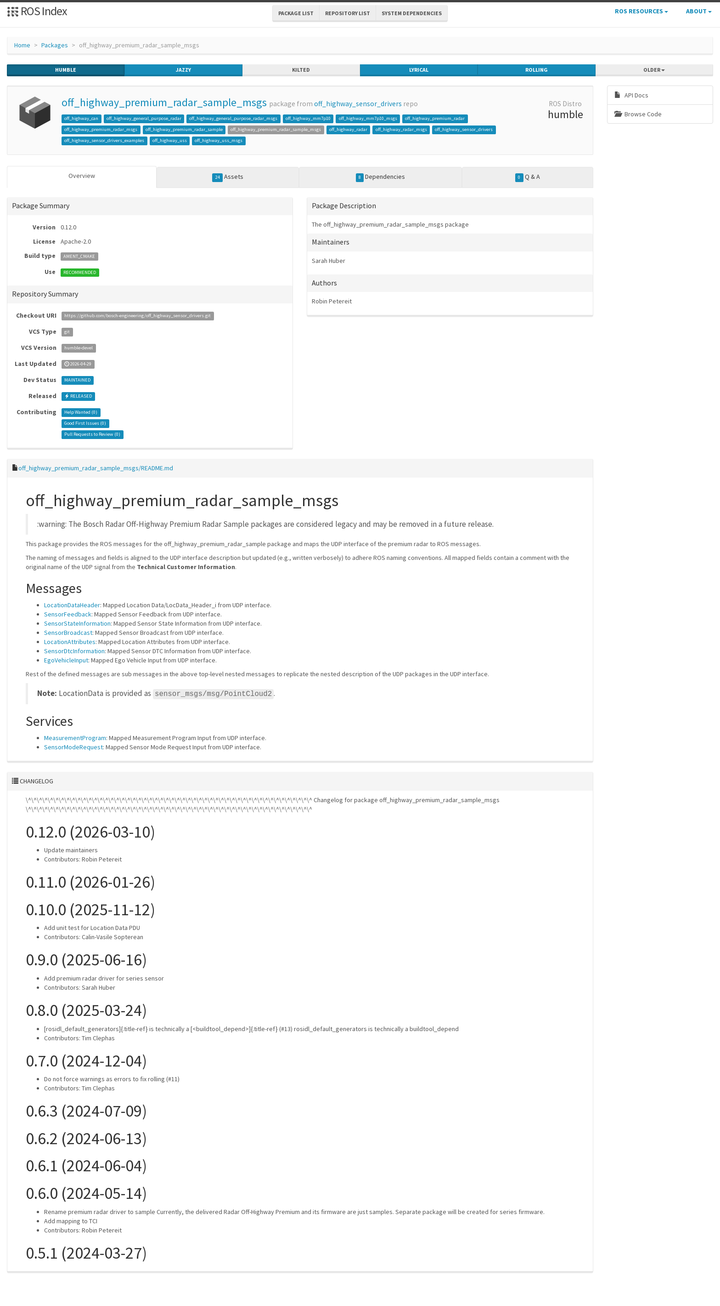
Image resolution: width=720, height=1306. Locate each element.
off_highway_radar (348, 129)
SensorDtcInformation (74, 651)
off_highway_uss (169, 140)
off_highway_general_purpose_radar (144, 118)
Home (22, 45)
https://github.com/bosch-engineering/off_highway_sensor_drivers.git (137, 316)
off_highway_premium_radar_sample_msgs (164, 102)
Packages (54, 45)
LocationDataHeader (72, 605)
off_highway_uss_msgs (218, 140)
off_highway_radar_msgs (401, 129)
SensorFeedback (67, 614)
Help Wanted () (80, 413)
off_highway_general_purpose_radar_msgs (233, 118)
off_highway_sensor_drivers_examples (104, 140)
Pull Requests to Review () (92, 435)
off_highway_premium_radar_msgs (100, 129)
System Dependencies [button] (412, 13)
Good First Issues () (85, 424)
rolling (536, 70)
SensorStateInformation (77, 623)
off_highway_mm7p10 (308, 118)
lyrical (418, 70)
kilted (301, 70)
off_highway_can (81, 118)
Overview (81, 175)
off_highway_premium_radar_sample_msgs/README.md (95, 468)
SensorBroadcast (68, 632)
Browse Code (638, 114)
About (699, 11)
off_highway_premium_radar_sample (184, 129)
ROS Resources (641, 11)
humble (65, 70)
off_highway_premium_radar (435, 118)
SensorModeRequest (73, 747)
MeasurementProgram (75, 738)
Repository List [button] (347, 13)
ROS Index (37, 10)
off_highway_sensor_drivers (358, 103)
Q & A (527, 177)
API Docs (631, 95)
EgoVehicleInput (66, 660)
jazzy (183, 70)
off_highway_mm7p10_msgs (368, 118)
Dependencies (380, 177)
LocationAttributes (70, 642)
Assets (227, 177)
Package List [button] (296, 13)
